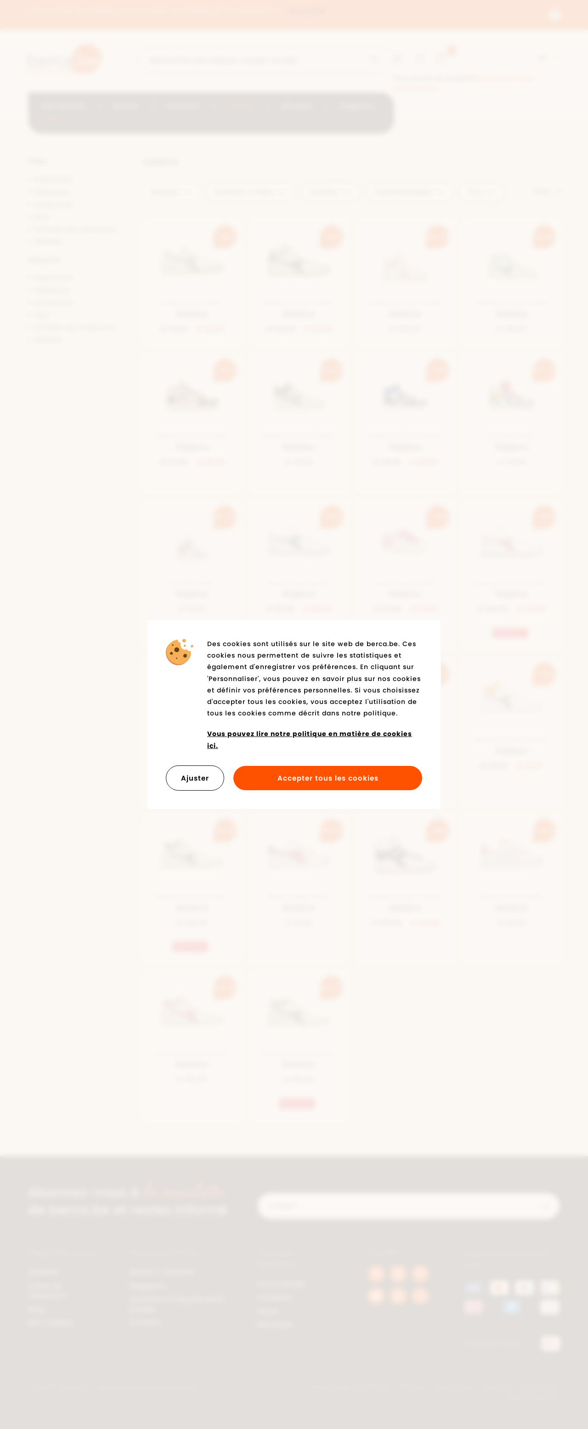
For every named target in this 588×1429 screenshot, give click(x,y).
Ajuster (195, 778)
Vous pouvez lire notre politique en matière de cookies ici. (309, 739)
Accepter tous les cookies (328, 778)
